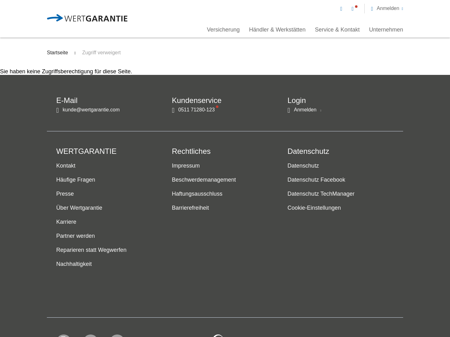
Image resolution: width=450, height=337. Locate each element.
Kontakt (65, 166)
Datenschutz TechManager (321, 194)
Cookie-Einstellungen (314, 208)
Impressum (186, 166)
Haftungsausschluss (197, 194)
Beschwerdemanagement (204, 180)
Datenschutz (303, 166)
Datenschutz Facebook (316, 180)
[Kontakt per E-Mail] (342, 8)
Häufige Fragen (75, 180)
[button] (387, 8)
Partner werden (75, 236)
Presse (65, 194)
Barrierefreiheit (190, 208)
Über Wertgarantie (79, 208)
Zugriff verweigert (101, 52)
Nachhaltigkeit (74, 264)
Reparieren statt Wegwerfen (91, 250)
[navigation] (371, 8)
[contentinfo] (361, 314)
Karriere (66, 222)
